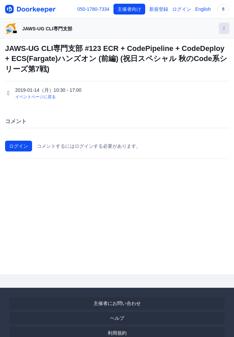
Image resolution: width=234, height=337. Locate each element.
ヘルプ (117, 318)
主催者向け (129, 9)
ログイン (181, 9)
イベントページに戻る (35, 96)
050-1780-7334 (93, 9)
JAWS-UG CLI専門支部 (47, 28)
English (203, 9)
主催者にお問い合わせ (117, 303)
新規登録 (158, 9)
